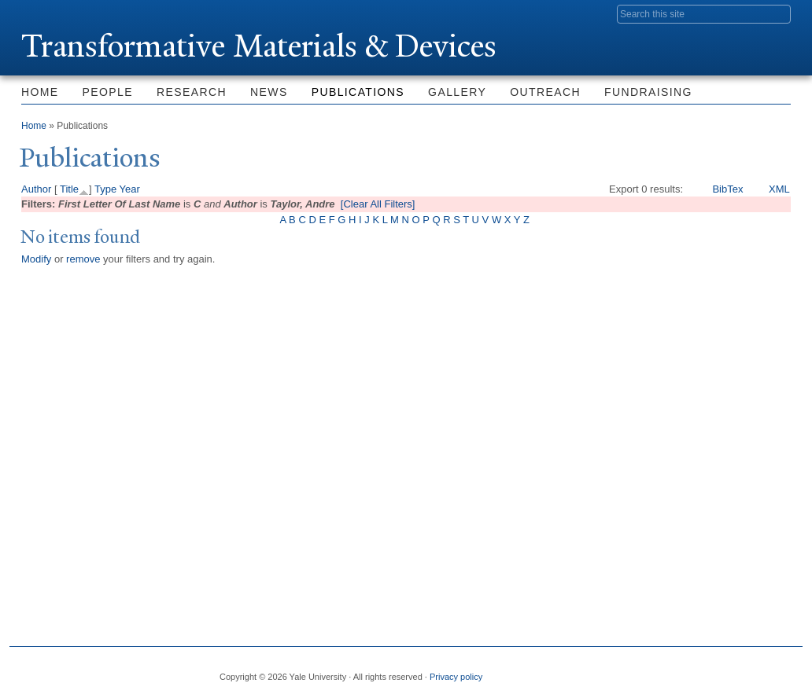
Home (40, 92)
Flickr (701, 670)
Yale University (65, 13)
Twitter (663, 670)
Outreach (545, 92)
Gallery (457, 92)
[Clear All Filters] (378, 204)
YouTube (778, 670)
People (108, 92)
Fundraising (648, 92)
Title (69, 189)
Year (130, 189)
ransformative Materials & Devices (258, 46)
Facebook (625, 670)
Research (192, 92)
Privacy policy (456, 676)
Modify (36, 259)
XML (779, 189)
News (269, 92)
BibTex (727, 189)
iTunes (739, 670)
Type (105, 189)
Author (36, 189)
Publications (358, 92)
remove (83, 259)
